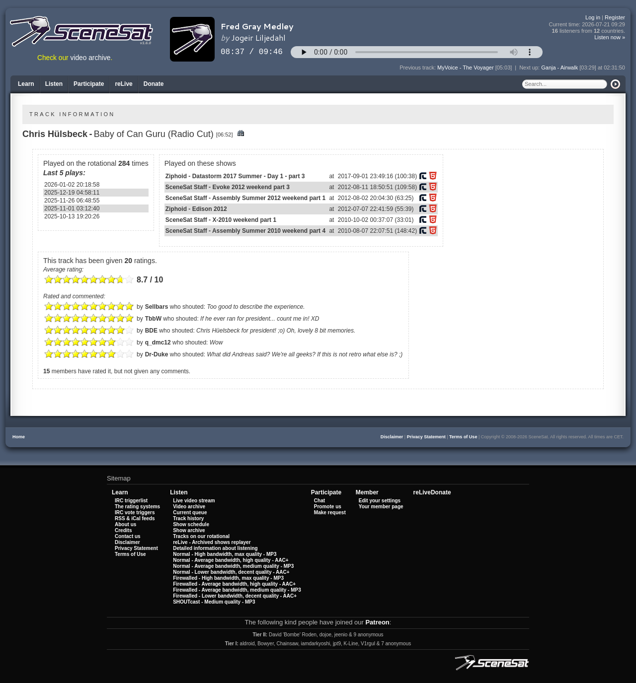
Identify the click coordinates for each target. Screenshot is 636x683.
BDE (151, 330)
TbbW (153, 318)
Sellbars (156, 306)
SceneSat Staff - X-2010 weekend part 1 (220, 219)
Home (18, 436)
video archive (91, 58)
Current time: (587, 24)
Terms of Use (463, 436)
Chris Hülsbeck (54, 134)
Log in (592, 17)
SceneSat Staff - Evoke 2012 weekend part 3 (227, 187)
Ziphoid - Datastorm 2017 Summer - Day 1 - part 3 (235, 176)
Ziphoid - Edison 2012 (196, 208)
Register (615, 17)
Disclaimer (392, 436)
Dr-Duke (156, 354)
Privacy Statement (426, 436)
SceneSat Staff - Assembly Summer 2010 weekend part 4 (245, 230)
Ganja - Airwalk (559, 67)
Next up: (530, 67)
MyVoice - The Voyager (465, 67)
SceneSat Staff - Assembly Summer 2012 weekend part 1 (245, 198)
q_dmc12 (158, 342)
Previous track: (418, 67)
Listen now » (609, 37)
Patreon (377, 622)
